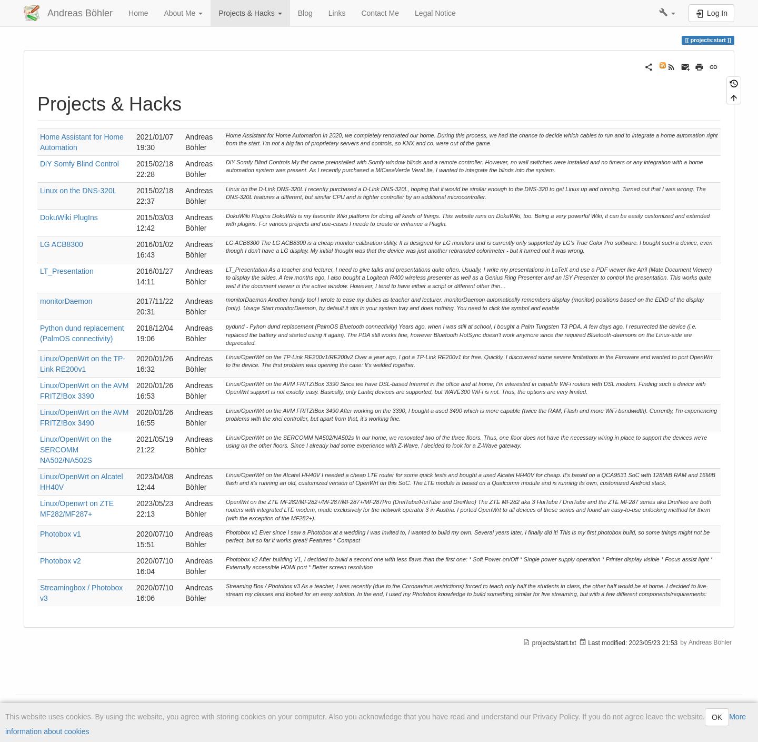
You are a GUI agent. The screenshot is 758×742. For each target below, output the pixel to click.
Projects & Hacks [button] (250, 13)
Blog (305, 13)
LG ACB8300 (61, 244)
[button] (667, 13)
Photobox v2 (60, 561)
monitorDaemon (66, 301)
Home (138, 13)
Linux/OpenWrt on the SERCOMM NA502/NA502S (76, 449)
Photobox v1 (60, 534)
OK (717, 717)
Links (337, 13)
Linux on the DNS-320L (78, 190)
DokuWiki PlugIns (69, 217)
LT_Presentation (67, 271)
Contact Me (380, 13)
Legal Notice (435, 13)
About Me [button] (183, 13)
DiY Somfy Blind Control (79, 164)
